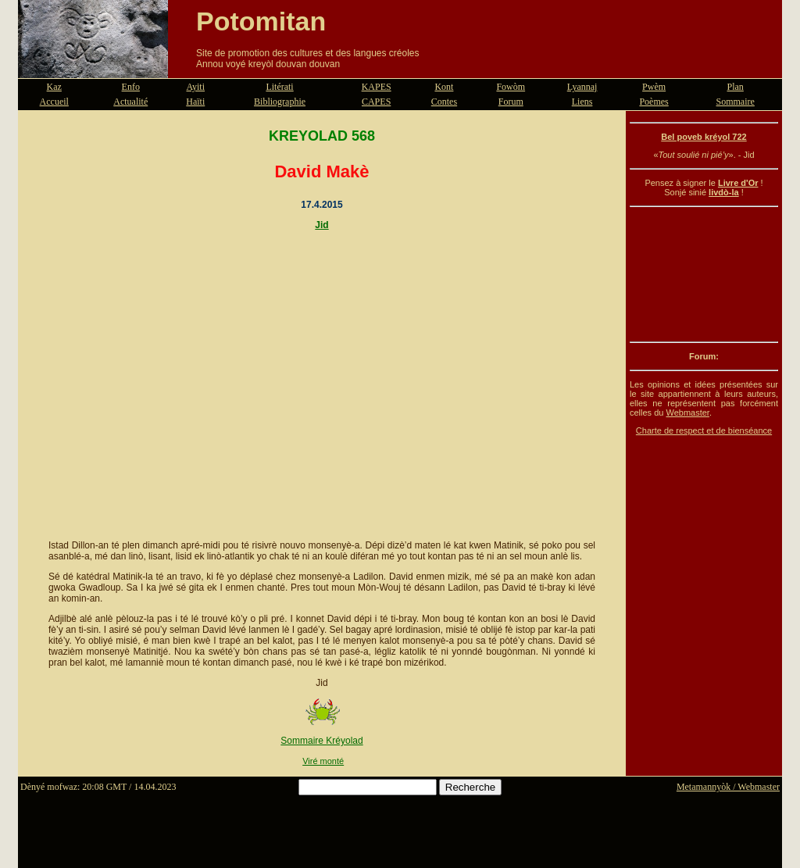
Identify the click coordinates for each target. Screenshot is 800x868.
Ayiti (195, 86)
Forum (510, 101)
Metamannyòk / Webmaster (728, 786)
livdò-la (724, 192)
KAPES (376, 86)
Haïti (195, 101)
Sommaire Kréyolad (321, 740)
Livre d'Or (738, 183)
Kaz (54, 86)
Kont (443, 86)
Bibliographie (279, 101)
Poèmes (653, 101)
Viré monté (323, 761)
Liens (582, 101)
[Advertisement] (704, 274)
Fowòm (510, 86)
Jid (321, 225)
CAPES (376, 101)
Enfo (131, 86)
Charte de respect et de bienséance (704, 430)
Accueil (54, 101)
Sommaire (735, 101)
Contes (444, 101)
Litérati (279, 86)
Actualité (130, 101)
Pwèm (654, 86)
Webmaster (687, 412)
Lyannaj (582, 86)
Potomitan (261, 21)
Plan (735, 86)
